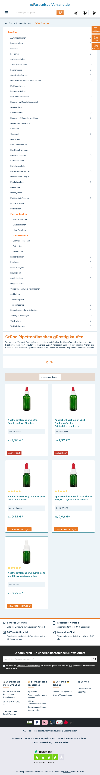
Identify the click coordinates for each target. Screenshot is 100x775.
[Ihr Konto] (84, 12)
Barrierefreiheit (34, 710)
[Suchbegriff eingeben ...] (36, 12)
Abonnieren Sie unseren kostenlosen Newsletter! (50, 653)
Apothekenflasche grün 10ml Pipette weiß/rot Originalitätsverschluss (73, 498)
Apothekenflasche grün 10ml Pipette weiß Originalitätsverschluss (26, 574)
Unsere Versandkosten (62, 695)
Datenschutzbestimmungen (28, 666)
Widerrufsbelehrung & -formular (40, 738)
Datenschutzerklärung (37, 707)
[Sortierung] (50, 377)
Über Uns (82, 692)
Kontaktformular (9, 714)
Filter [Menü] (50, 362)
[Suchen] (60, 12)
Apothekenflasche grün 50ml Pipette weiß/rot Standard (23, 421)
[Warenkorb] (93, 12)
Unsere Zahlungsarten (62, 692)
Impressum (32, 692)
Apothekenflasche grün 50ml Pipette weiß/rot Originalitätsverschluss (70, 423)
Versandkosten (70, 731)
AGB (70, 666)
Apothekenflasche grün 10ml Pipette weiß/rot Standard (26, 498)
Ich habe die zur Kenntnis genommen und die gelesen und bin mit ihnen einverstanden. (50, 667)
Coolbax (67, 771)
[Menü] (6, 12)
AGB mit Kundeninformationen (72, 738)
